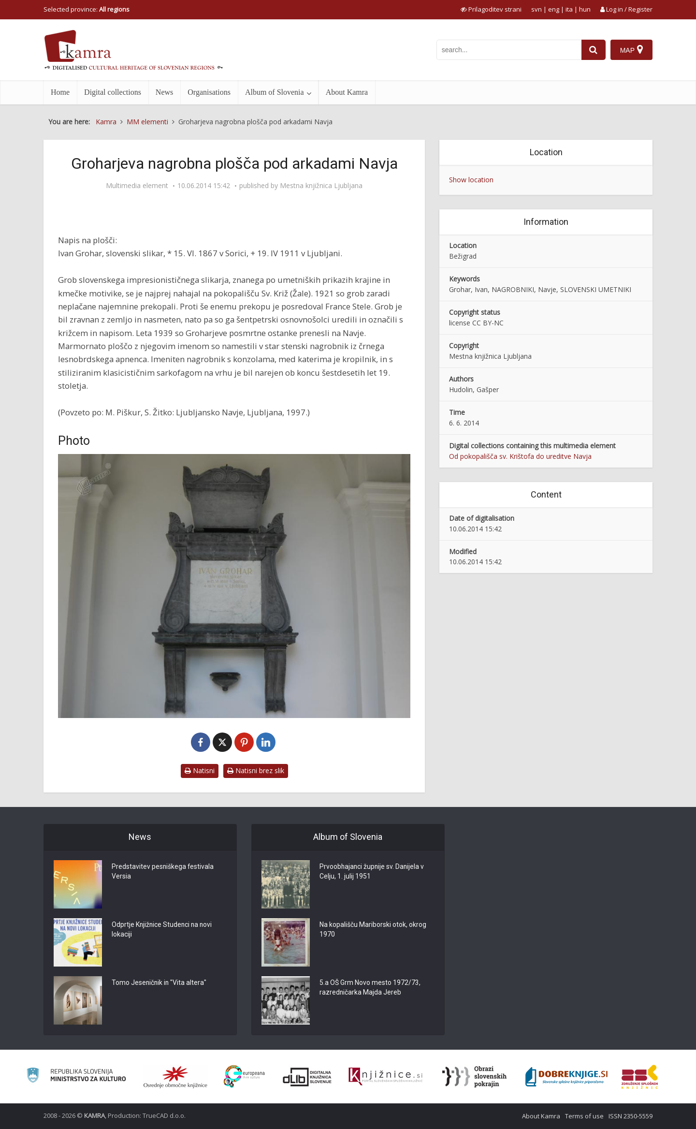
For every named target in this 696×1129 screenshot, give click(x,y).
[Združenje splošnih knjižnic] (640, 1077)
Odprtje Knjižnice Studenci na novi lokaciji (163, 930)
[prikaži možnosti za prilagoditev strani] (491, 9)
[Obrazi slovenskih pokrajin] (474, 1077)
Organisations (209, 92)
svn (536, 9)
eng (553, 9)
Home (60, 92)
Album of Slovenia (274, 92)
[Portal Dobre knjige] (566, 1076)
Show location (471, 179)
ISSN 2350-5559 (630, 1116)
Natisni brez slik (255, 770)
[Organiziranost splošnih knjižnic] (175, 1077)
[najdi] (593, 50)
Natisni (200, 770)
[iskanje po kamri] (508, 50)
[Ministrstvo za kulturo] (76, 1076)
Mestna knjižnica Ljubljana (321, 185)
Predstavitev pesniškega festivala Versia (163, 872)
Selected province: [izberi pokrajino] (87, 9)
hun (585, 9)
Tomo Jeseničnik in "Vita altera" (160, 983)
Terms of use (584, 1116)
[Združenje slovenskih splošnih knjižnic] (385, 1076)
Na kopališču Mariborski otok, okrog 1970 (372, 930)
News (164, 92)
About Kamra (347, 92)
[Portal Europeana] (244, 1076)
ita (569, 9)
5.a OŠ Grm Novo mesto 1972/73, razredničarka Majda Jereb (369, 988)
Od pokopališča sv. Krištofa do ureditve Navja (520, 456)
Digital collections (112, 92)
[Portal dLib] (307, 1077)
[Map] (631, 50)
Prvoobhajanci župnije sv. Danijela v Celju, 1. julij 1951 (372, 872)
